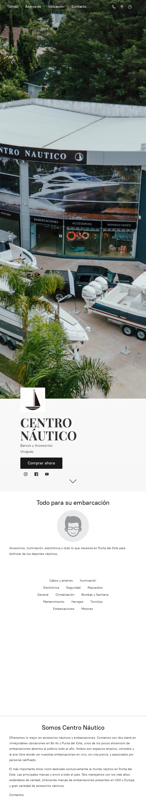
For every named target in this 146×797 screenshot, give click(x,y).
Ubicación (56, 6)
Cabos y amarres (61, 580)
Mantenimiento (53, 602)
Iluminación (88, 580)
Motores (87, 609)
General (42, 595)
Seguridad (73, 588)
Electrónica (51, 588)
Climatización (65, 595)
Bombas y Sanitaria (94, 595)
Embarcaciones (63, 609)
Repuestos (95, 588)
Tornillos (96, 602)
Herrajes (77, 602)
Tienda (12, 6)
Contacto (79, 6)
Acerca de (33, 6)
